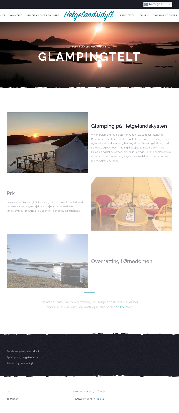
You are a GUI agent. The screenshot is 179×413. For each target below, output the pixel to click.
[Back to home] (89, 15)
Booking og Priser (165, 15)
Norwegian (153, 4)
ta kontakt (124, 307)
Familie (144, 15)
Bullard (100, 398)
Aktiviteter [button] (127, 15)
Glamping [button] (16, 15)
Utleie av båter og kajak (43, 15)
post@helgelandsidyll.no (28, 361)
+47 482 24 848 (24, 367)
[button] (9, 391)
